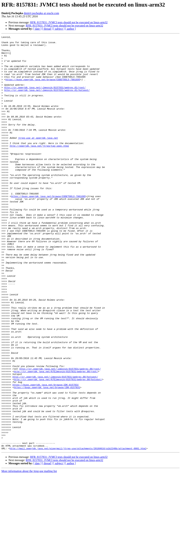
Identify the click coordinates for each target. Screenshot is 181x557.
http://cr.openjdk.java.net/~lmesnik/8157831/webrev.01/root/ (45, 98)
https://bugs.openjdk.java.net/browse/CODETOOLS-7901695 (42, 88)
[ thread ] (47, 28)
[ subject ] (59, 28)
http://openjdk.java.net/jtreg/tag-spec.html (39, 168)
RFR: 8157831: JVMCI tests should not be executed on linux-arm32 (69, 22)
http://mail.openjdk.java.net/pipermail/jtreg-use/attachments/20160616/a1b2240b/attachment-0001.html (78, 531)
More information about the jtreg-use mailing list (29, 553)
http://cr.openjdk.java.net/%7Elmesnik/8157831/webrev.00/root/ (56, 438)
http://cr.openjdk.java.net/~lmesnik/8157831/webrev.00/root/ (60, 435)
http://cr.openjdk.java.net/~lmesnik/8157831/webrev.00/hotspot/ (55, 445)
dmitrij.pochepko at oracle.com (41, 13)
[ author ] (70, 28)
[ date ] (37, 28)
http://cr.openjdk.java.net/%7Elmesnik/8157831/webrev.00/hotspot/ (58, 448)
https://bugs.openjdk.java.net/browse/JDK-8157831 (45, 454)
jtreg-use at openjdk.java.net (38, 158)
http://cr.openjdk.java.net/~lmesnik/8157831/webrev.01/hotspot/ (47, 101)
